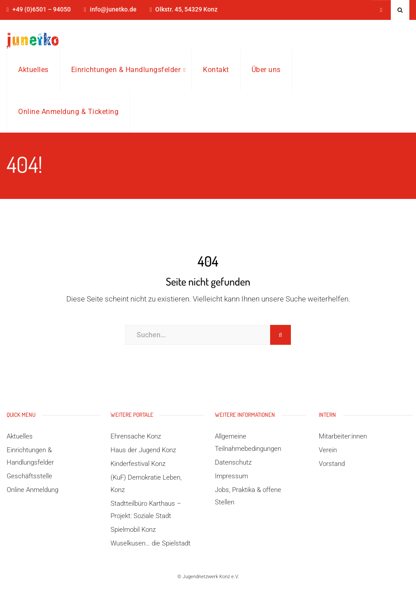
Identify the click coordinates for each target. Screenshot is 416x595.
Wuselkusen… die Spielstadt (151, 543)
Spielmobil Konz (133, 530)
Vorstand (332, 464)
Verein (328, 450)
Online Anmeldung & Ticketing (68, 111)
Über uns (266, 69)
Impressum (231, 476)
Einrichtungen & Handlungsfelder (126, 69)
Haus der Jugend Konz (143, 450)
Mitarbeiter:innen (343, 436)
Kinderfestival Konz (138, 464)
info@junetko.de (113, 9)
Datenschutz (233, 462)
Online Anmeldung (32, 490)
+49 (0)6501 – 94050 (41, 9)
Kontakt (216, 69)
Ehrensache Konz (136, 436)
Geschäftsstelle (29, 476)
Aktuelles (33, 69)
